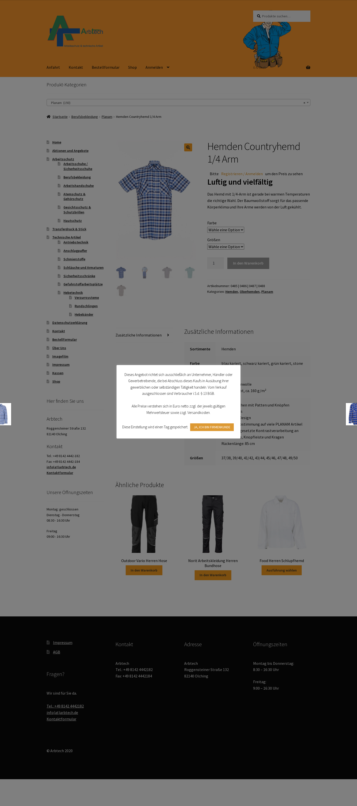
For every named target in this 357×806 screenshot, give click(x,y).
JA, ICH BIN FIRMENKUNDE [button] (212, 427)
